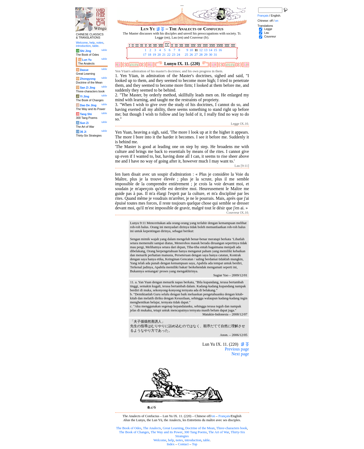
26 (191, 54)
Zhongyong (87, 78)
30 (210, 54)
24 (178, 54)
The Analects (152, 428)
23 (173, 54)
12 (200, 50)
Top (194, 444)
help (171, 440)
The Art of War (218, 432)
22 (168, 54)
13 (205, 50)
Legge (268, 29)
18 (149, 54)
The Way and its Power (166, 432)
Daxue (84, 69)
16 (220, 50)
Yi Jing (84, 96)
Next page (240, 354)
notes (179, 440)
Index (170, 444)
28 (200, 54)
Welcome (159, 440)
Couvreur (270, 36)
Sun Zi (84, 122)
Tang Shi (86, 114)
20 (159, 54)
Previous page (237, 349)
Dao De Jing (88, 105)
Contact (183, 444)
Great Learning (173, 428)
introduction (193, 440)
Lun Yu (86, 59)
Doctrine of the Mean (200, 428)
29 (205, 54)
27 (196, 54)
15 (215, 50)
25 (186, 54)
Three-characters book (231, 428)
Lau (266, 32)
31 (215, 54)
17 (144, 54)
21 (164, 54)
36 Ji (83, 131)
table (206, 440)
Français (224, 416)
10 (191, 50)
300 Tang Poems (195, 432)
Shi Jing (85, 50)
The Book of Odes (128, 428)
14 (210, 50)
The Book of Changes (134, 432)
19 (154, 54)
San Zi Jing (87, 87)
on (213, 416)
